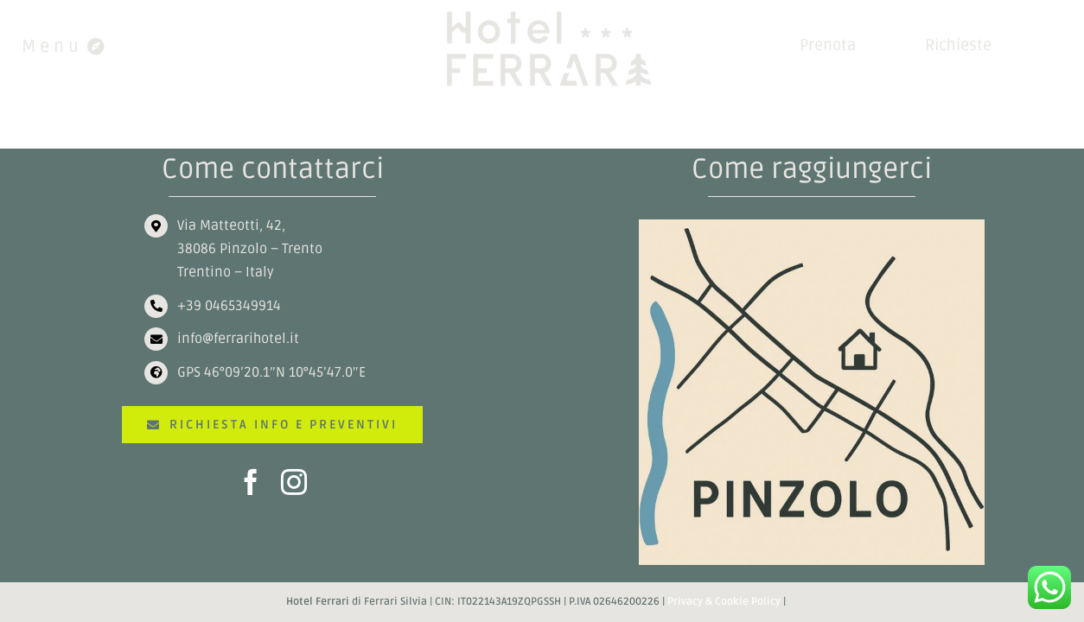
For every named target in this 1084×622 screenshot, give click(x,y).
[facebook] (251, 482)
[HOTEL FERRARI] (553, 13)
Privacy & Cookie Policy (724, 601)
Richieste (958, 44)
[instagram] (294, 482)
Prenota (828, 44)
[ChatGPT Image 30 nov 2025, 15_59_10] (812, 226)
